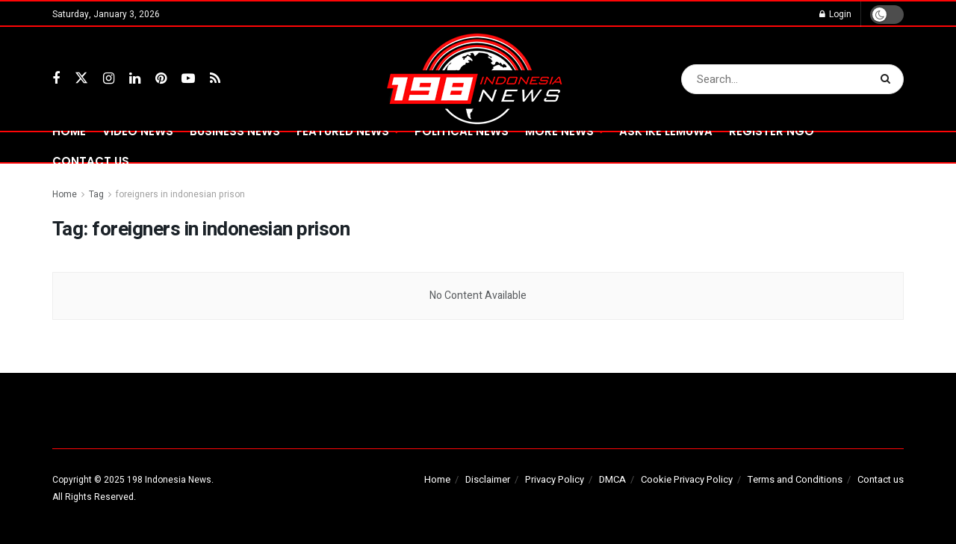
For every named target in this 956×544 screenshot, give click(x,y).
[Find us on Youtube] (188, 79)
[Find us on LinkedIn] (134, 79)
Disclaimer (487, 479)
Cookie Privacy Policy (687, 479)
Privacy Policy (554, 479)
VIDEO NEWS (137, 131)
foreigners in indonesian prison (180, 194)
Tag (96, 194)
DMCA (612, 479)
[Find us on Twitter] (81, 78)
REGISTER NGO (771, 131)
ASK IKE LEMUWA (666, 131)
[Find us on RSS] (215, 79)
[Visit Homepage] (478, 79)
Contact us (880, 479)
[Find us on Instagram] (108, 79)
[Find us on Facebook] (56, 79)
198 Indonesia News (169, 479)
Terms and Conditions (795, 479)
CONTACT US (90, 161)
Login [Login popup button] (835, 14)
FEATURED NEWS (343, 131)
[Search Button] (888, 79)
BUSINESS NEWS (235, 131)
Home (69, 131)
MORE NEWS (559, 131)
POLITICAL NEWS (462, 131)
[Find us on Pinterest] (161, 79)
